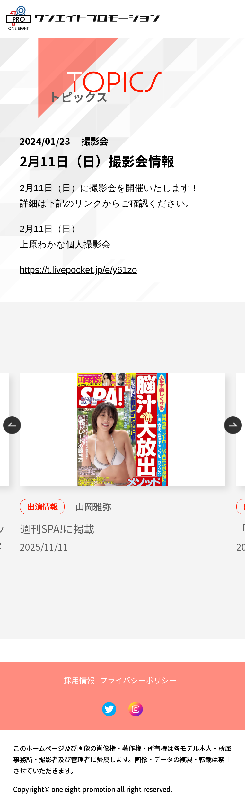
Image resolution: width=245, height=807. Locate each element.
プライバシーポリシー (138, 680)
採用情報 (79, 680)
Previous (12, 425)
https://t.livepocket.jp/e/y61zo (78, 270)
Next (233, 425)
